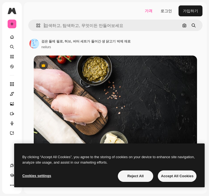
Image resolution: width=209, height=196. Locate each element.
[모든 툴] (12, 84)
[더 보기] (12, 185)
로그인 (166, 11)
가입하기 (190, 11)
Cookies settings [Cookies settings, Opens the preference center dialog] (36, 176)
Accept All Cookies (177, 176)
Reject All (135, 176)
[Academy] (12, 175)
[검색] (12, 46)
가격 (148, 11)
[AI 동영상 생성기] (15, 113)
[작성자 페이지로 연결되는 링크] (34, 43)
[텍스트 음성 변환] (15, 123)
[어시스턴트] (15, 133)
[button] (36, 25)
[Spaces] (15, 94)
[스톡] (12, 56)
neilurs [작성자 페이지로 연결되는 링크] (46, 47)
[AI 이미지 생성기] (15, 103)
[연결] (12, 165)
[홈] (12, 37)
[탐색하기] (12, 66)
